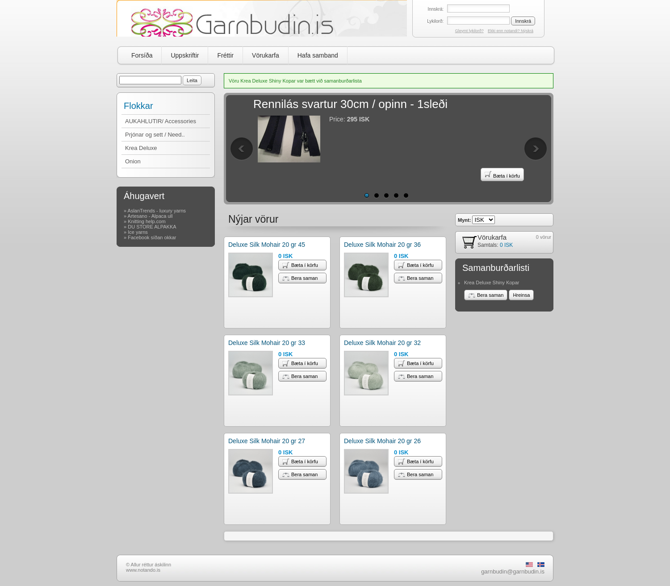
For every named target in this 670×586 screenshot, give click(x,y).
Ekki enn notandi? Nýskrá (510, 31)
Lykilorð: (435, 21)
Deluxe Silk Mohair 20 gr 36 (382, 244)
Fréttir (225, 55)
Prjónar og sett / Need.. (155, 134)
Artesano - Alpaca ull (150, 216)
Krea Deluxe (141, 148)
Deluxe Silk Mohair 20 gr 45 (266, 244)
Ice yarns (138, 232)
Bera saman (300, 278)
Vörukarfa (265, 55)
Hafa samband (317, 55)
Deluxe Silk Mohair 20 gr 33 (266, 342)
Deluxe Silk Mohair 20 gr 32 (382, 342)
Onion (133, 161)
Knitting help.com (146, 221)
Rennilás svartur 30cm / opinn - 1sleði (350, 104)
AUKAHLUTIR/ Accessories (160, 121)
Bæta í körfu (502, 174)
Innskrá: (435, 9)
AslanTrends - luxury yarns (157, 210)
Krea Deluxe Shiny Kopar (491, 282)
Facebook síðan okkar (152, 237)
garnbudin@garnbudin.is (512, 571)
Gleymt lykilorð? (469, 31)
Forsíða (141, 55)
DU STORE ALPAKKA (152, 226)
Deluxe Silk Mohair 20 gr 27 (266, 441)
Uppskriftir (185, 55)
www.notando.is (143, 570)
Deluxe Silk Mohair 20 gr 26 (382, 441)
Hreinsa (521, 295)
